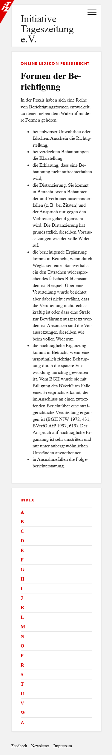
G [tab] (22, 569)
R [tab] (22, 665)
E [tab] (22, 550)
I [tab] (21, 588)
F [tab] (22, 560)
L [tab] (22, 617)
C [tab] (22, 531)
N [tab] (22, 636)
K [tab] (22, 607)
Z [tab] (22, 722)
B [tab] (22, 521)
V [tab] (22, 703)
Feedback (19, 746)
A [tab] (22, 512)
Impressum (62, 746)
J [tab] (22, 598)
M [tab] (23, 627)
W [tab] (23, 713)
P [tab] (22, 655)
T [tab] (22, 684)
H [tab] (22, 579)
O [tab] (22, 646)
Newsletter (40, 746)
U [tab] (22, 693)
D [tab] (22, 541)
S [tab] (22, 674)
